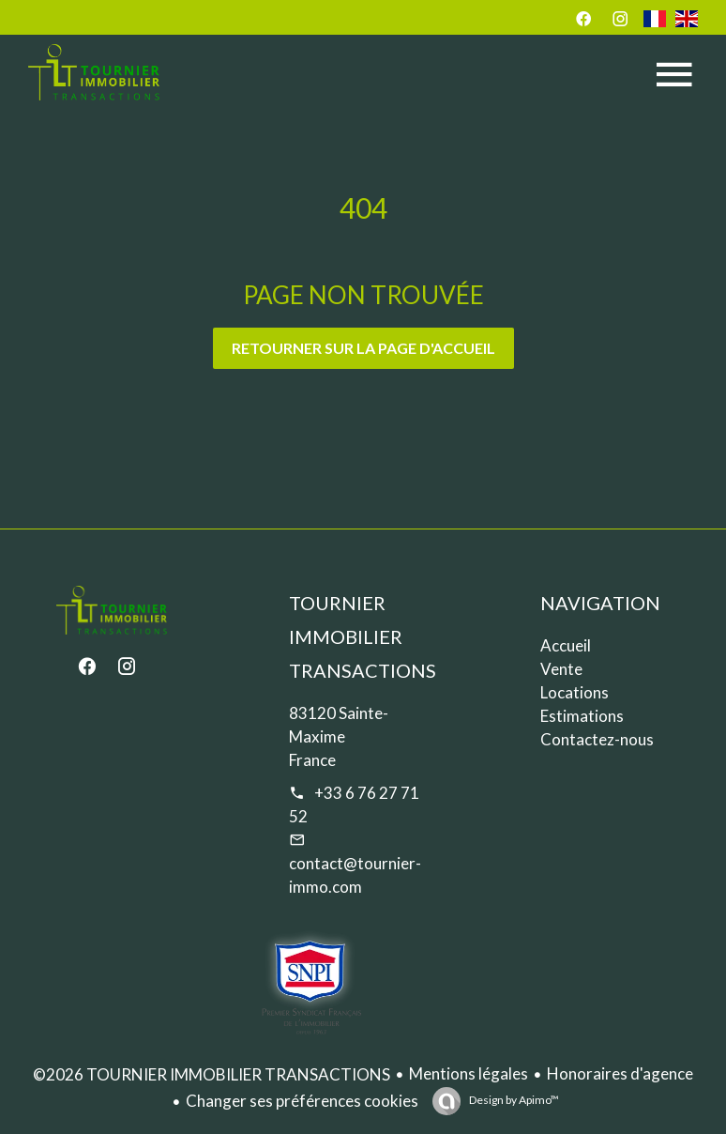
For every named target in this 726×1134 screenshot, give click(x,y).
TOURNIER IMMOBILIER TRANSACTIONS (362, 636)
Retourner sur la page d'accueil (363, 348)
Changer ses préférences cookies (302, 1101)
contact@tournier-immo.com (355, 874)
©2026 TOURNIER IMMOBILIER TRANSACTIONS (211, 1074)
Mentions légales (468, 1073)
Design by (513, 1100)
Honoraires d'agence (620, 1073)
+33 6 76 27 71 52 (354, 804)
